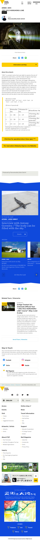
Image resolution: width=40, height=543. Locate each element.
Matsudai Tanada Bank (28, 429)
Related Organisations (8, 444)
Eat (23, 420)
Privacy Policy (25, 446)
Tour (4, 418)
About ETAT (6, 437)
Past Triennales (7, 440)
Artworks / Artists (6, 8)
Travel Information (27, 413)
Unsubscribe (25, 442)
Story (17, 532)
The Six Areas (25, 416)
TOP (3, 384)
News (23, 410)
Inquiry (4, 450)
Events (4, 410)
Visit (3, 413)
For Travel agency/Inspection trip (10, 456)
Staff (26, 532)
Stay (23, 423)
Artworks (18, 384)
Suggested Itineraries (8, 420)
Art (21, 527)
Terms (23, 444)
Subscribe (24, 440)
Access (4, 406)
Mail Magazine (26, 437)
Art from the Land (20, 275)
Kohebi (24, 433)
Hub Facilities (25, 418)
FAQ (4, 459)
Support (24, 426)
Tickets (5, 416)
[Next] (36, 275)
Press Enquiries (7, 453)
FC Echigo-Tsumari (26, 431)
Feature (13, 527)
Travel (30, 527)
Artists (4, 431)
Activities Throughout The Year (11, 442)
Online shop (25, 406)
